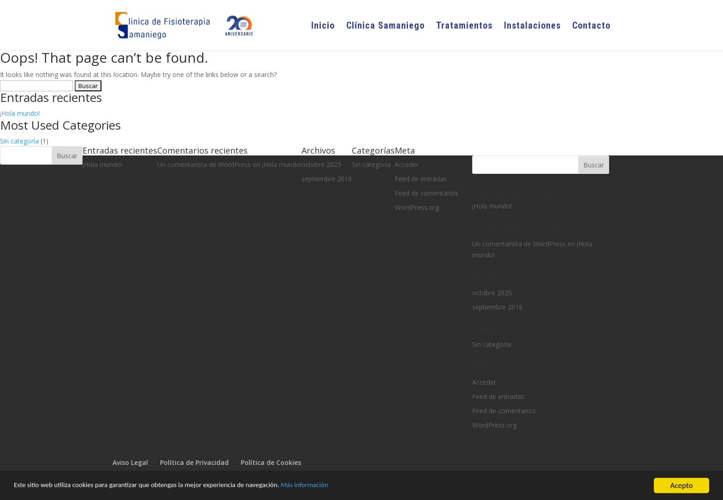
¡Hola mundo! (20, 113)
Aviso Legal (130, 462)
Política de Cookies (271, 462)
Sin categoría (19, 141)
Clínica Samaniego (385, 26)
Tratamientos (464, 26)
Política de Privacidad (194, 462)
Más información (342, 486)
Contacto (591, 26)
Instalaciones (532, 26)
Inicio (323, 26)
